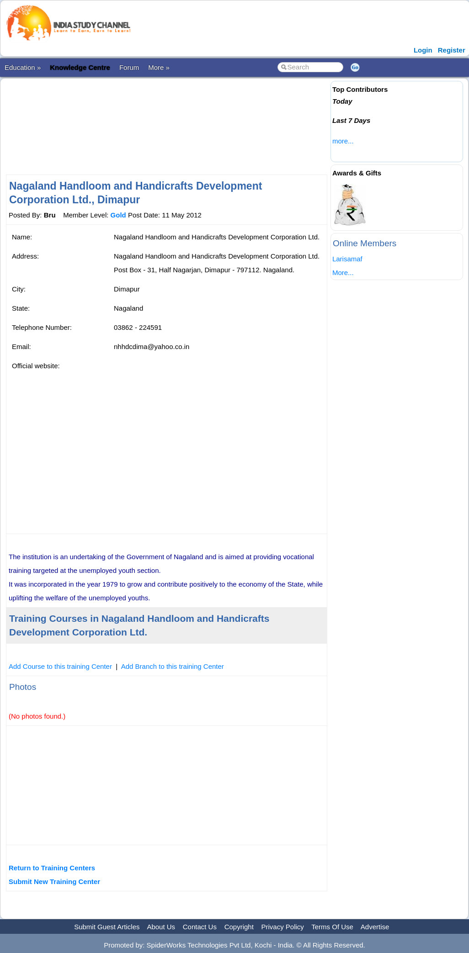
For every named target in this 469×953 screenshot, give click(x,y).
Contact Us (200, 927)
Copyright (239, 927)
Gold (118, 215)
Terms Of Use (332, 927)
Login (423, 50)
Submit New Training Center (54, 881)
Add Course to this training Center (60, 666)
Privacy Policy (282, 927)
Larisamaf (347, 259)
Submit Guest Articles (106, 927)
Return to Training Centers (52, 868)
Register (451, 50)
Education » (23, 67)
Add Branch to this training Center (172, 666)
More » (159, 67)
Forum (129, 67)
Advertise (375, 927)
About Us (161, 927)
